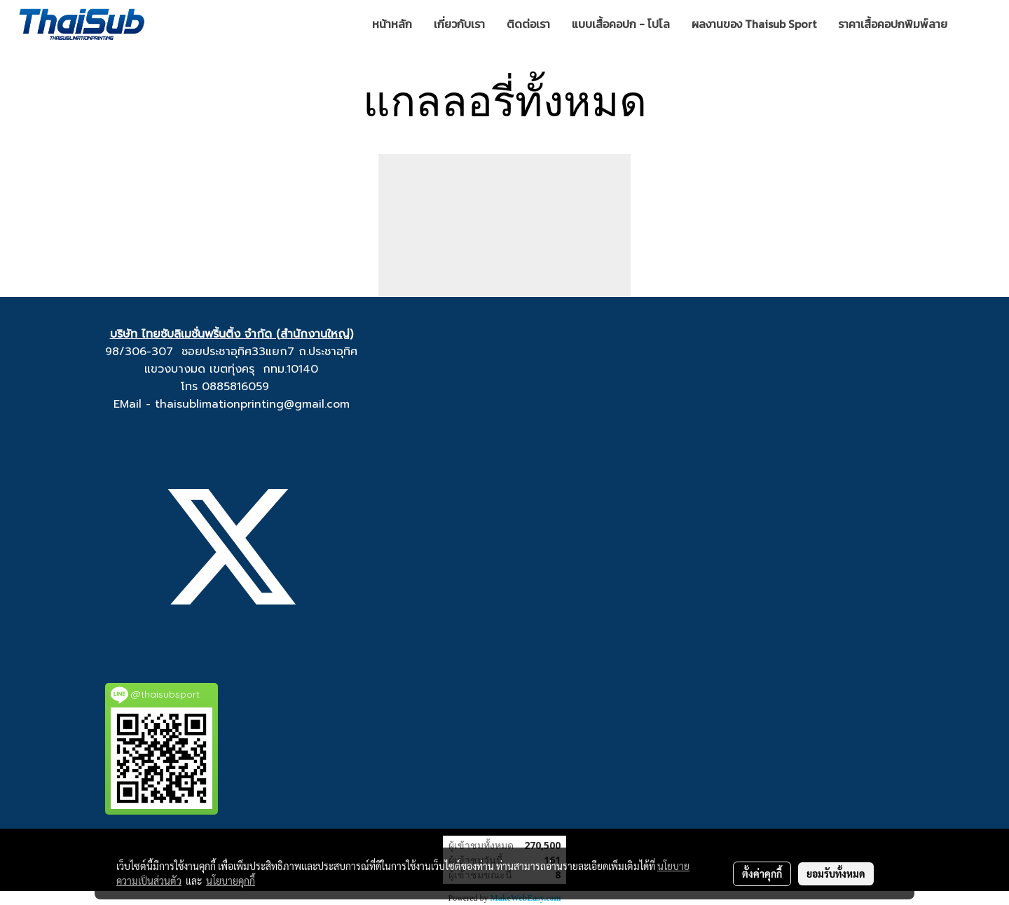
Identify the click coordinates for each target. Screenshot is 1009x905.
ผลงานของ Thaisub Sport (754, 23)
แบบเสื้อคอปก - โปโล (621, 23)
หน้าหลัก (392, 23)
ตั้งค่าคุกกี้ (762, 873)
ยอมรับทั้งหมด (835, 873)
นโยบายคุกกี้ (230, 880)
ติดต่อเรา (528, 23)
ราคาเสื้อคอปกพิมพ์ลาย (892, 23)
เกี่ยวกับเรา (459, 23)
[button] (979, 23)
